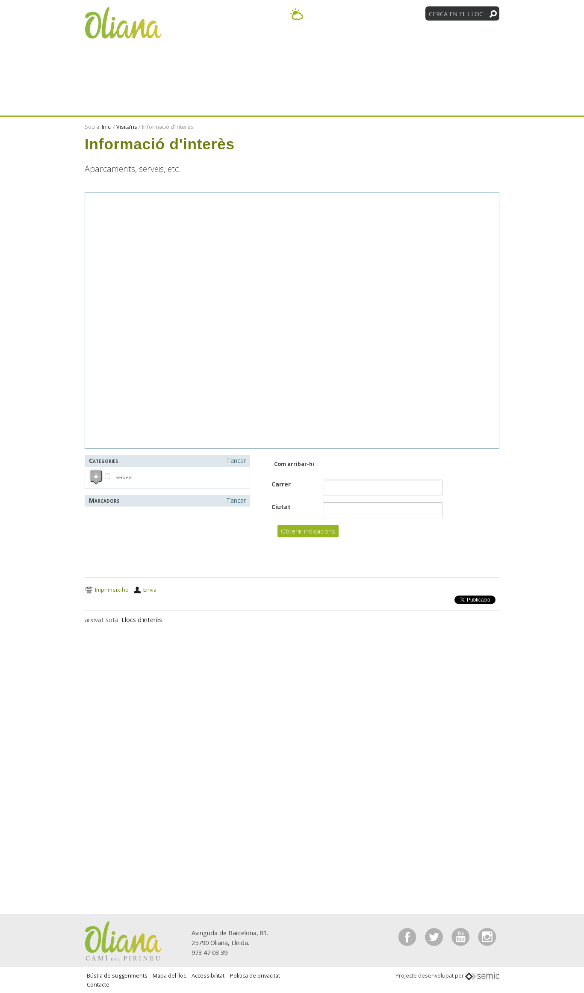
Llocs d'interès (141, 620)
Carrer (281, 484)
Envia (149, 589)
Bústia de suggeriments (117, 975)
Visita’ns (352, 42)
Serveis (123, 477)
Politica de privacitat (255, 975)
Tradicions (466, 42)
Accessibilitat (208, 975)
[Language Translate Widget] (389, 13)
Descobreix (230, 42)
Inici (107, 126)
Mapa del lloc (169, 975)
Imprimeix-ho (112, 589)
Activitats (294, 42)
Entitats (406, 42)
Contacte (98, 984)
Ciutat (281, 507)
